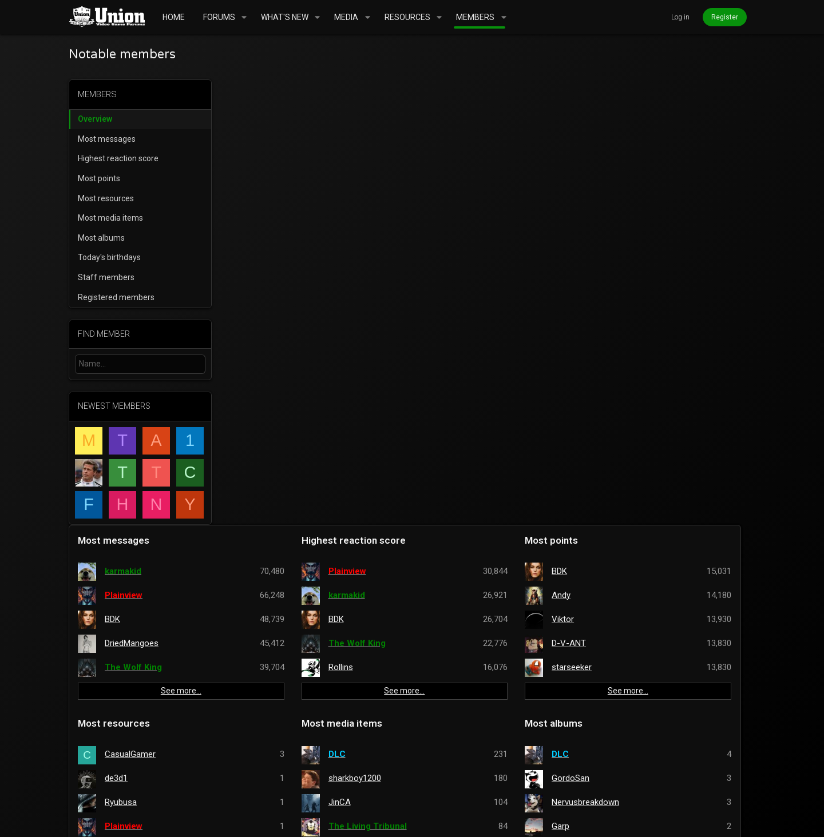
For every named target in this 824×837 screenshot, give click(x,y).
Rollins (448, 222)
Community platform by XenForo (186, 819)
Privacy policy (638, 787)
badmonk (630, 405)
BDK (267, 174)
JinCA (447, 357)
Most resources (106, 198)
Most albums (101, 237)
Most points (99, 178)
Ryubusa (275, 357)
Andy (622, 150)
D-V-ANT (630, 198)
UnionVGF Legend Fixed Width (155, 787)
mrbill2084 (264, 738)
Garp (622, 381)
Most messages (107, 139)
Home (711, 787)
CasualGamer (284, 309)
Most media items (110, 217)
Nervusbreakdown (646, 357)
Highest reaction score (118, 158)
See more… (312, 245)
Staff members (106, 277)
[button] (244, 17)
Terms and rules (568, 787)
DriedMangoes (286, 198)
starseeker (633, 222)
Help (684, 787)
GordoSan (632, 333)
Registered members (116, 297)
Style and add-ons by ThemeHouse (377, 819)
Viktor (624, 174)
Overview (95, 118)
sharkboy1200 (462, 333)
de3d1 (270, 333)
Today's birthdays (109, 257)
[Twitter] (750, 819)
